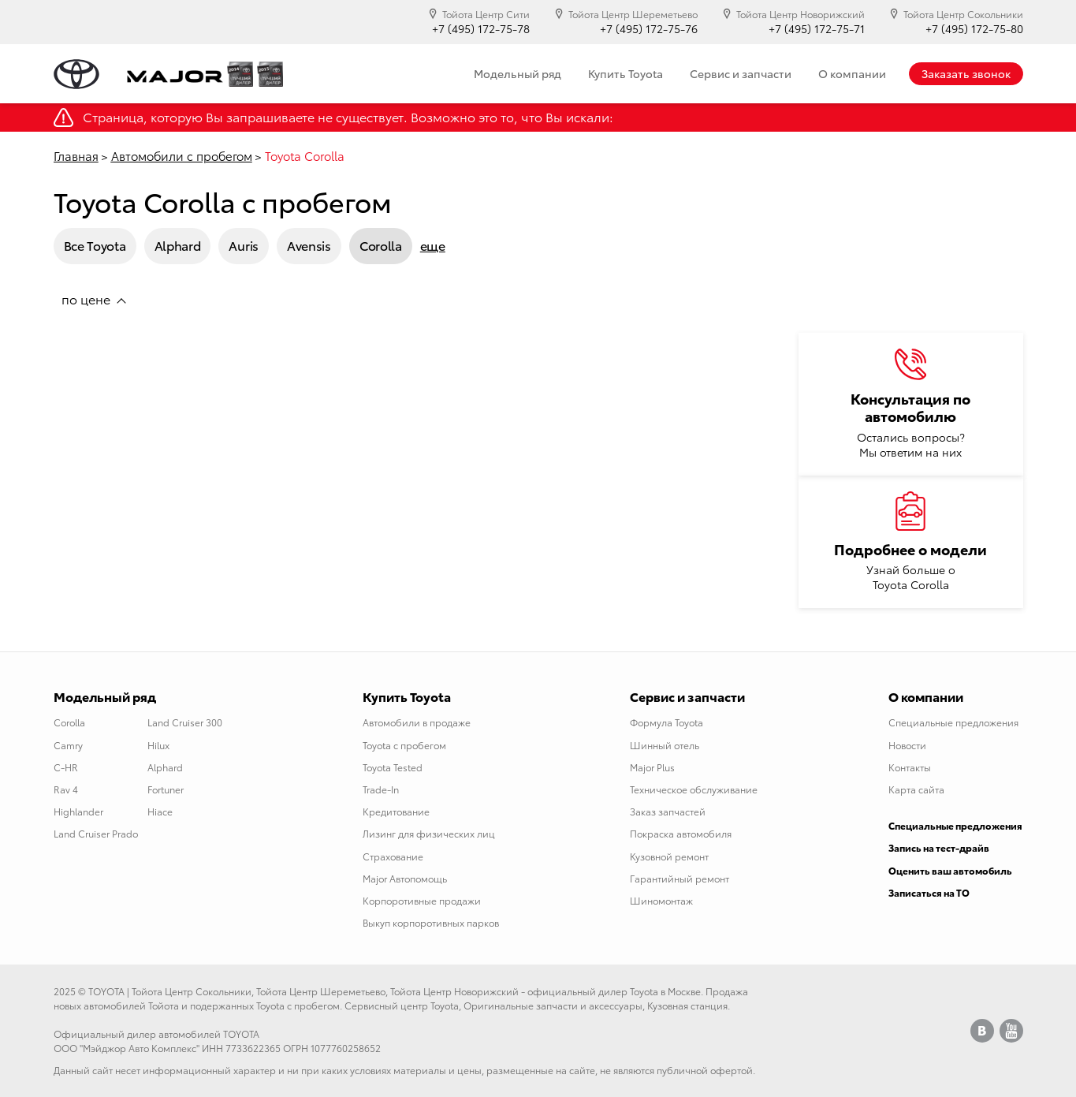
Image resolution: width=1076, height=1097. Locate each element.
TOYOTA (106, 991)
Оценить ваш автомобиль (950, 870)
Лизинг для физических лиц (429, 833)
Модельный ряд (517, 73)
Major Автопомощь (405, 878)
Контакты (909, 767)
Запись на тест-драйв (938, 847)
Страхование (393, 856)
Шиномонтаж (661, 900)
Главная (76, 155)
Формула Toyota (666, 722)
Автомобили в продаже (417, 722)
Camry (68, 745)
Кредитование (396, 811)
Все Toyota (95, 245)
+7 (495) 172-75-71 (817, 28)
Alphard (178, 245)
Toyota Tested (393, 767)
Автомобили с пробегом (181, 155)
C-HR (66, 767)
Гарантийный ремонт (679, 878)
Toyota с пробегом (404, 745)
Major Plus (652, 767)
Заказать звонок (966, 73)
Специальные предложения (953, 722)
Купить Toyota (625, 73)
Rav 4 (66, 789)
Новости (907, 745)
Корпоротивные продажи (422, 900)
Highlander (78, 811)
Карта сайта (916, 789)
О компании (852, 73)
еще (432, 245)
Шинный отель (664, 745)
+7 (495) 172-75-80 (974, 28)
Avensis (309, 245)
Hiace (160, 811)
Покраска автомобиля (681, 833)
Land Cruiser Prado (96, 833)
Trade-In (381, 789)
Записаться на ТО (929, 892)
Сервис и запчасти (740, 73)
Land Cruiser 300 (184, 722)
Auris (244, 245)
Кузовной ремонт (669, 856)
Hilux (158, 745)
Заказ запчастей (668, 811)
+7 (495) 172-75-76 (649, 28)
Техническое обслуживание (694, 789)
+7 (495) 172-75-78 (481, 28)
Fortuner (165, 789)
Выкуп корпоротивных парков (431, 922)
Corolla (380, 245)
